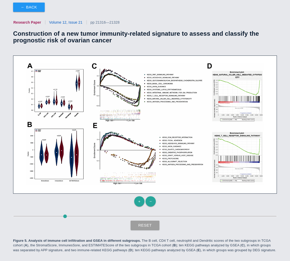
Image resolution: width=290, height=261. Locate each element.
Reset (145, 225)
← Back (29, 7)
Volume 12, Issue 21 (66, 22)
